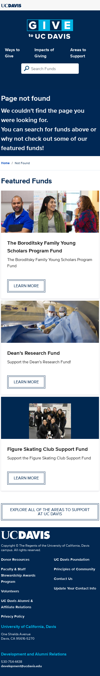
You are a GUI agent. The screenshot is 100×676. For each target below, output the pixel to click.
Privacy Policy (12, 616)
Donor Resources (15, 559)
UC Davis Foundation (71, 559)
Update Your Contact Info (75, 588)
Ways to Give (12, 53)
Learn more (26, 286)
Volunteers (10, 591)
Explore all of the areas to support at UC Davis (50, 512)
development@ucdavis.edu (21, 666)
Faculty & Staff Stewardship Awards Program (18, 575)
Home (5, 163)
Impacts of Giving (44, 53)
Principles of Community (74, 569)
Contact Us (63, 578)
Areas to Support (78, 53)
